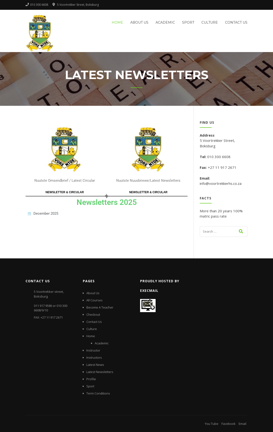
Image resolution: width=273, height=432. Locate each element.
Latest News (95, 365)
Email (242, 423)
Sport (188, 22)
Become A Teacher (99, 307)
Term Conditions (98, 393)
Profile (91, 379)
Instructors (94, 357)
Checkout (93, 314)
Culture (209, 22)
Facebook (228, 423)
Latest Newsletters (99, 372)
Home (117, 22)
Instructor (93, 350)
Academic (165, 22)
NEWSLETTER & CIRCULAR (65, 192)
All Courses (94, 300)
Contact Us (236, 22)
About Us (139, 22)
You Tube (211, 423)
